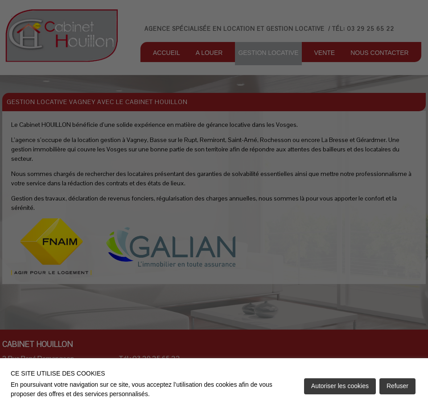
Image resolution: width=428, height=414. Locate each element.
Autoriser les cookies (340, 385)
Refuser (397, 385)
